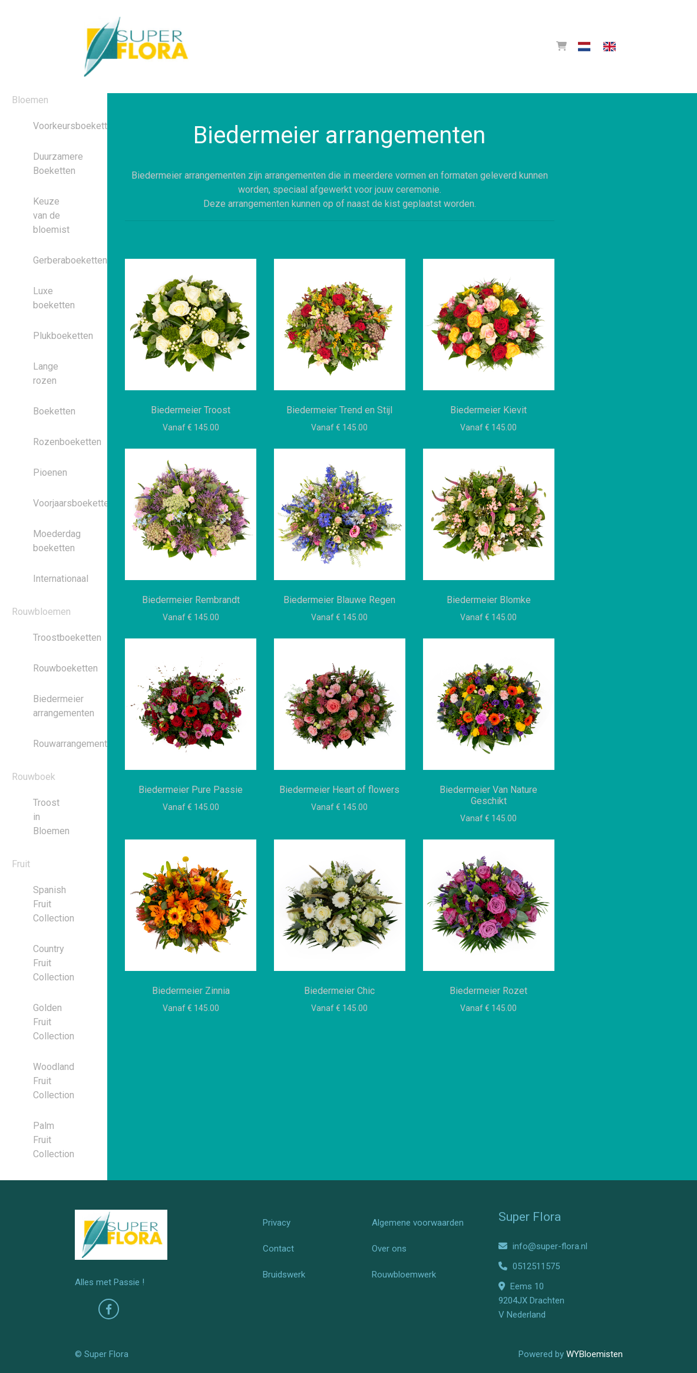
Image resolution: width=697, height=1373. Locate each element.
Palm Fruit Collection (53, 1140)
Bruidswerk (284, 1274)
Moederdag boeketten (54, 541)
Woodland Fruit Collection (53, 1081)
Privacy (276, 1222)
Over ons (389, 1248)
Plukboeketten (54, 335)
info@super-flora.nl (542, 1246)
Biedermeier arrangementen (54, 706)
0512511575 (529, 1266)
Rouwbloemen (41, 611)
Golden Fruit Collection (53, 1022)
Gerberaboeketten (54, 260)
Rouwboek (33, 776)
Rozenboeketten (54, 441)
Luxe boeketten (54, 298)
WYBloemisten (594, 1354)
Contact (278, 1248)
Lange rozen (45, 373)
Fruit (21, 864)
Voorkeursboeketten (54, 125)
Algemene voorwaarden (418, 1222)
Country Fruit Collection (53, 963)
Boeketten (54, 411)
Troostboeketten (54, 637)
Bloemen (30, 100)
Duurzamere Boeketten (54, 163)
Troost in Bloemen (51, 817)
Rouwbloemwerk (404, 1274)
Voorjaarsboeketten (54, 503)
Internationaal (54, 578)
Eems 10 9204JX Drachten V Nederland (531, 1300)
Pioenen (50, 472)
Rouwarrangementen (54, 743)
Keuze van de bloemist (51, 215)
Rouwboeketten (54, 668)
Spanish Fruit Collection (53, 904)
